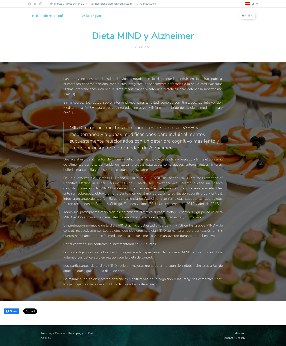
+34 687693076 (148, 3)
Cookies (46, 338)
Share (11, 311)
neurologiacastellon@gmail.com (113, 3)
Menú (247, 15)
